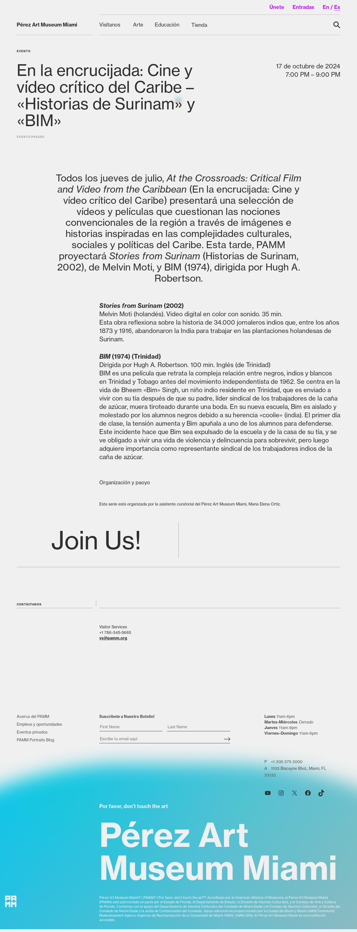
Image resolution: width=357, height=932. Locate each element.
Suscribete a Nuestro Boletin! (127, 721)
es (337, 7)
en (326, 7)
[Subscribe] (227, 744)
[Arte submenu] (138, 24)
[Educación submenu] (167, 24)
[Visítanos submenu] (110, 24)
